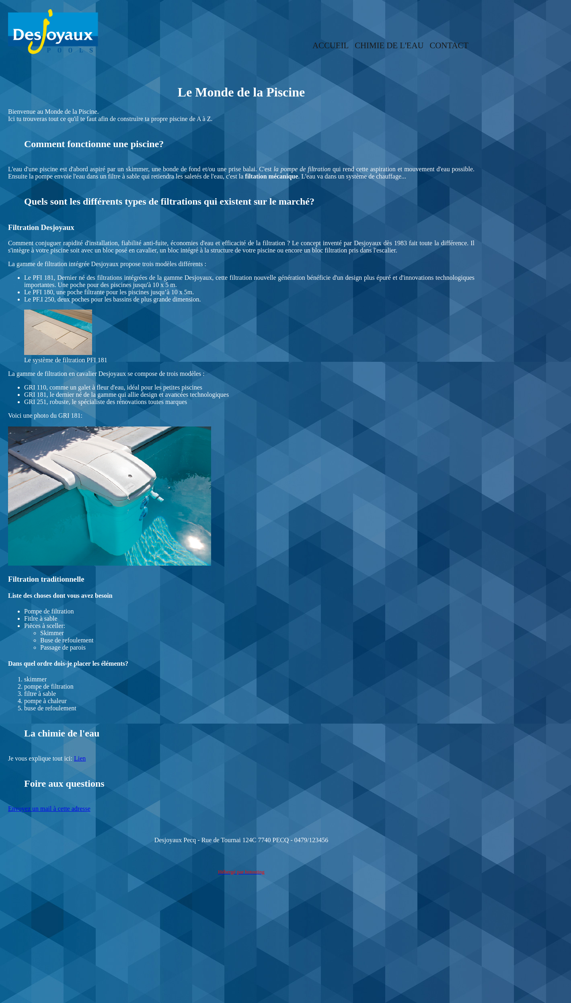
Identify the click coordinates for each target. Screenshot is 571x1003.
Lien (80, 758)
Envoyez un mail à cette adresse (49, 808)
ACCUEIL (330, 45)
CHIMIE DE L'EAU (389, 45)
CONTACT (448, 45)
